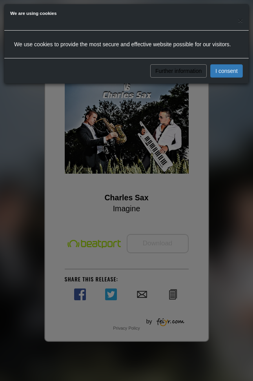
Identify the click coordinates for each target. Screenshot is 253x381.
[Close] (240, 20)
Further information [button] (178, 71)
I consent (226, 71)
